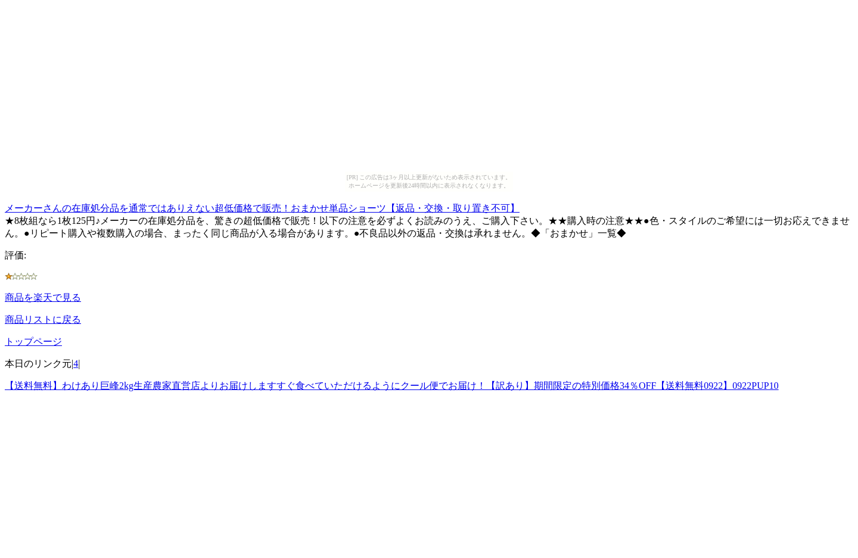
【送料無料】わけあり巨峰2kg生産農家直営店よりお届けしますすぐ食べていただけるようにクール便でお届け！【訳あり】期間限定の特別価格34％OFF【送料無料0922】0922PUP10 (392, 386)
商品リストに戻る (43, 319)
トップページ (33, 341)
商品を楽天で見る (43, 297)
